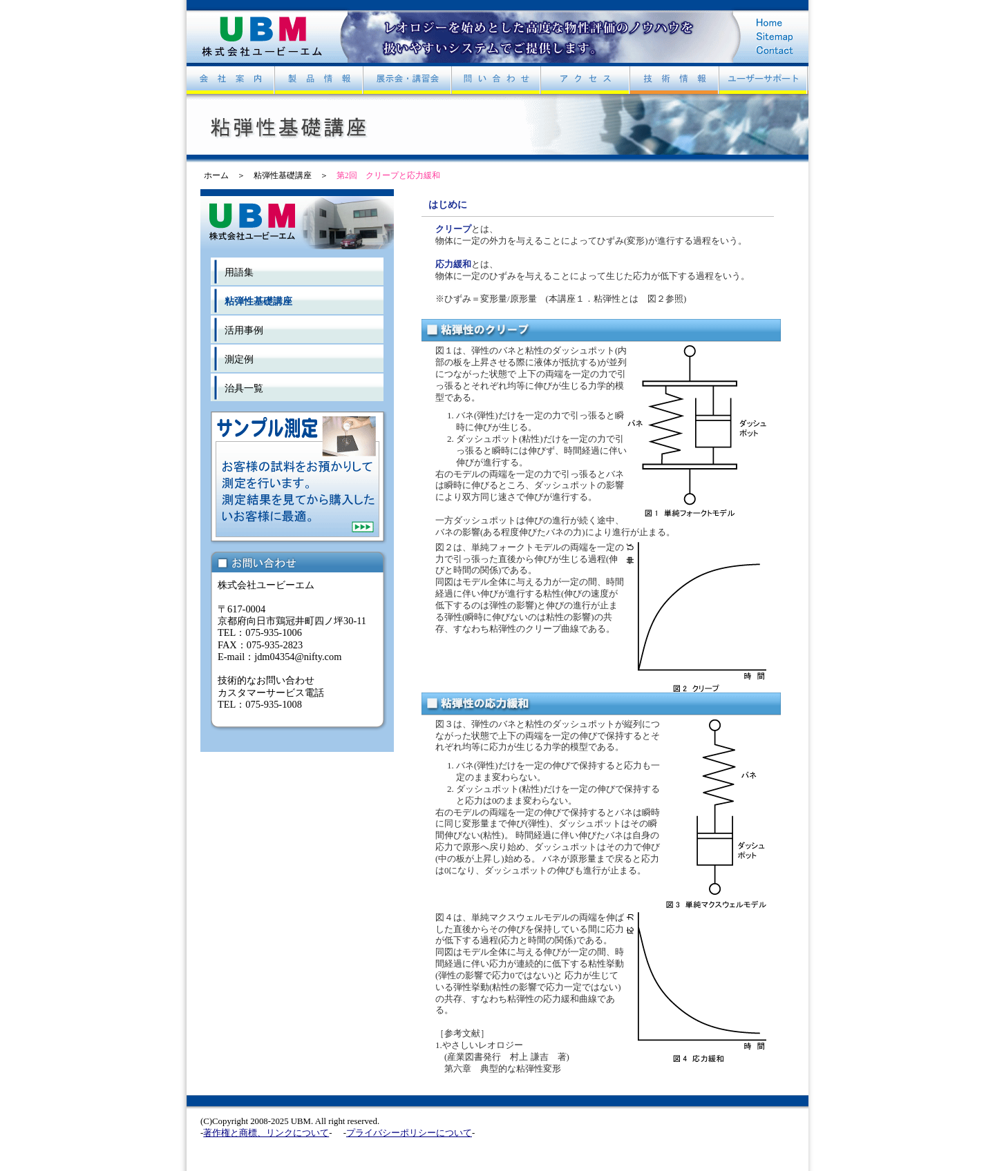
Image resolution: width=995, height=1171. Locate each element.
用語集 (239, 272)
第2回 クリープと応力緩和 (388, 175)
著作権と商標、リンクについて (266, 1133)
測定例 (239, 359)
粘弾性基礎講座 (283, 175)
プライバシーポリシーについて (409, 1133)
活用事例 (244, 330)
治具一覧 (244, 388)
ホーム (216, 175)
